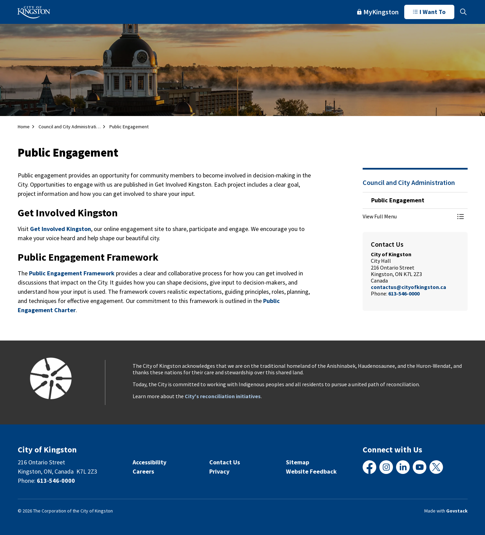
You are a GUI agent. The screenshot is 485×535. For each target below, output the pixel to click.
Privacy (219, 471)
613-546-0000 (404, 293)
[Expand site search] (463, 11)
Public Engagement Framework (72, 273)
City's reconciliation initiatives (223, 396)
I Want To (429, 11)
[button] (408, 216)
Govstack (457, 511)
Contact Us (224, 462)
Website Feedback (311, 471)
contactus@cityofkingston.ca (408, 287)
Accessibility (149, 462)
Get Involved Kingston (60, 229)
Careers (143, 471)
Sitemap (297, 462)
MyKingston (378, 12)
